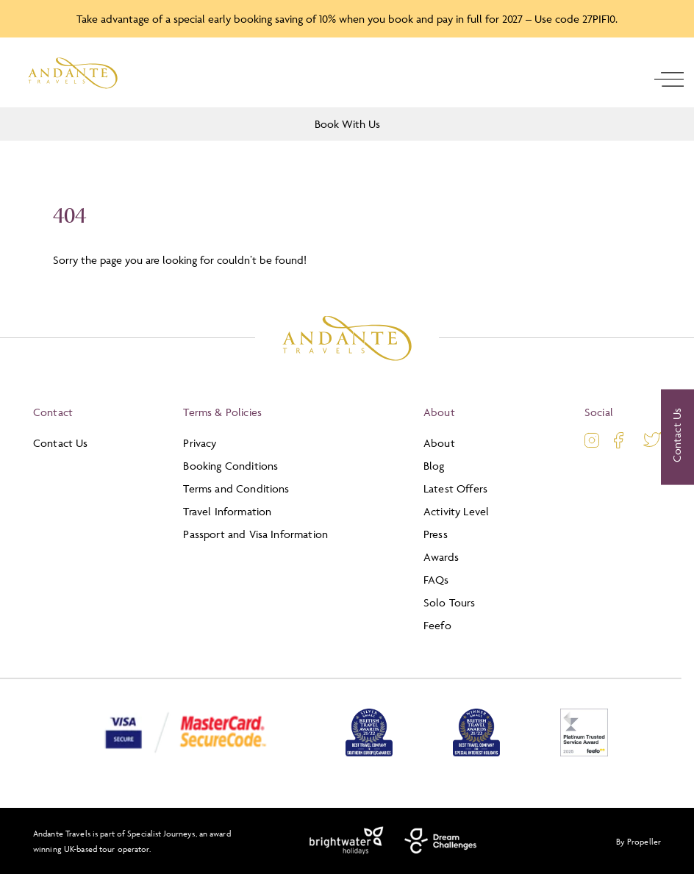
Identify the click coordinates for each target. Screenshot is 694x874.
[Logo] (72, 73)
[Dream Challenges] (441, 841)
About (439, 443)
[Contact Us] (677, 437)
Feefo (437, 625)
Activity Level (456, 511)
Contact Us (60, 443)
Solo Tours (449, 602)
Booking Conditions (230, 466)
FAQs (436, 580)
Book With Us (347, 124)
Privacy (199, 443)
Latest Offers (455, 488)
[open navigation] (669, 79)
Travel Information (227, 511)
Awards (441, 557)
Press (435, 534)
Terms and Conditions (236, 488)
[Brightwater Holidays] (346, 841)
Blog (434, 466)
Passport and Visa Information (255, 534)
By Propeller (638, 841)
